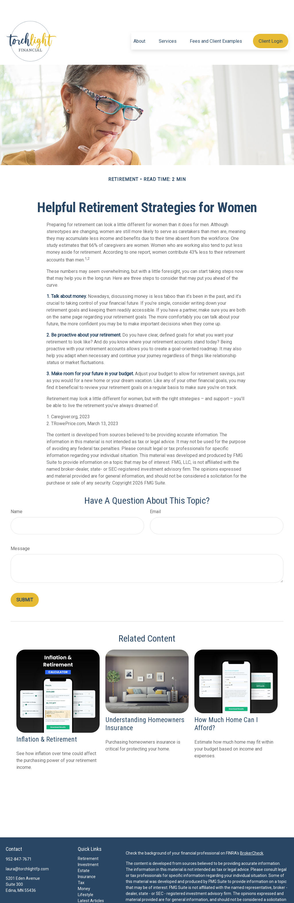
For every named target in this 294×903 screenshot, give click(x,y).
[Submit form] (25, 583)
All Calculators (91, 895)
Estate (84, 853)
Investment (88, 847)
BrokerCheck (251, 836)
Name (16, 494)
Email (155, 494)
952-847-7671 (19, 842)
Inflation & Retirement (46, 722)
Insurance (87, 859)
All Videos (87, 889)
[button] (139, 24)
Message (20, 531)
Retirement (88, 841)
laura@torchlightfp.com (27, 851)
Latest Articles (91, 883)
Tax (81, 865)
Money (84, 871)
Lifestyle (85, 877)
